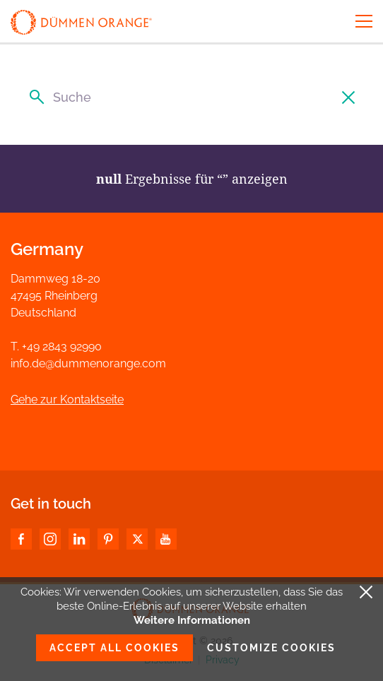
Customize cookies (271, 647)
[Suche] (191, 97)
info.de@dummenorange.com (88, 363)
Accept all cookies (114, 647)
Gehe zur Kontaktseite (67, 399)
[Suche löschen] (349, 97)
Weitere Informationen (192, 620)
